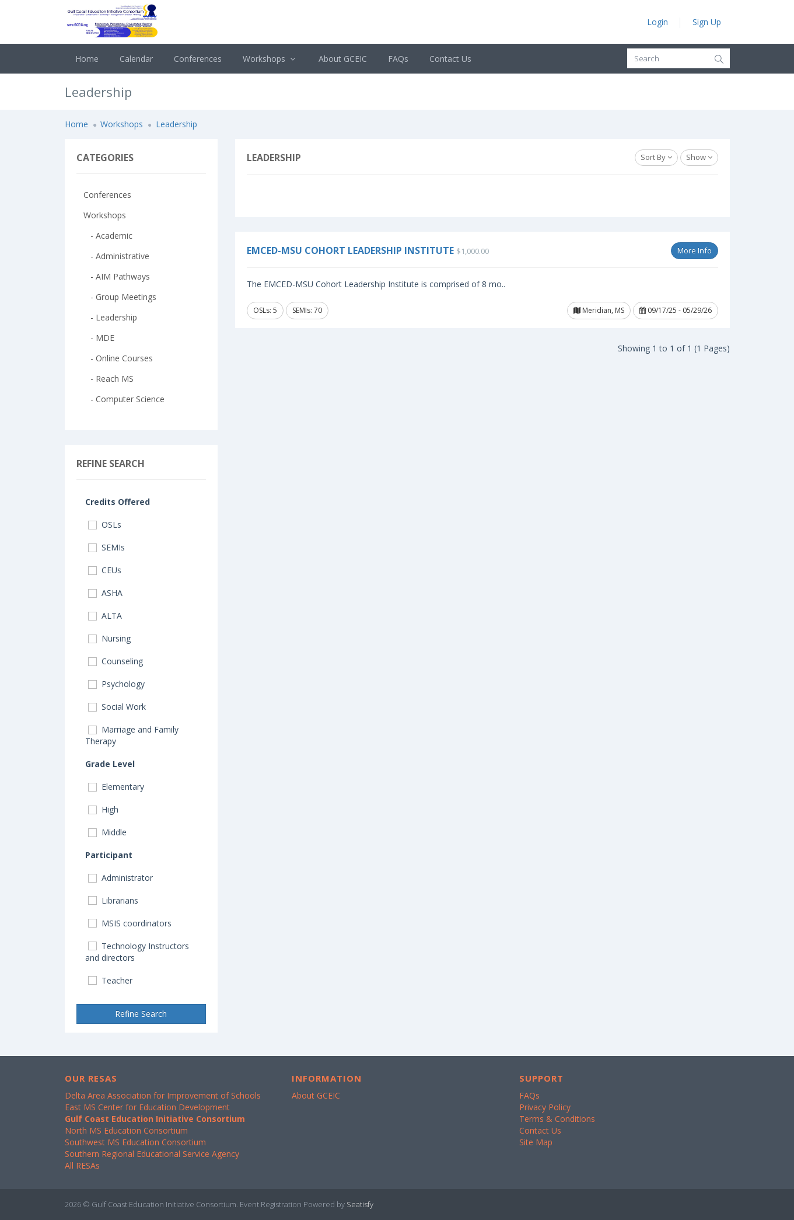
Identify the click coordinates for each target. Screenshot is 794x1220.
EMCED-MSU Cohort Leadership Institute (350, 250)
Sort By (656, 157)
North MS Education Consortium (126, 1130)
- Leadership (110, 317)
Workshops (270, 58)
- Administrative (116, 256)
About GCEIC (343, 58)
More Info (694, 250)
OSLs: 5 (265, 310)
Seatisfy (360, 1204)
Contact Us (450, 58)
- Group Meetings (119, 296)
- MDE (98, 337)
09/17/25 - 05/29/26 (675, 310)
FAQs (398, 58)
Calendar (136, 58)
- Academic (107, 235)
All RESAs (82, 1165)
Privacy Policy (545, 1107)
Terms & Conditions (557, 1118)
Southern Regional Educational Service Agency (152, 1153)
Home (87, 58)
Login (657, 21)
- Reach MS (108, 378)
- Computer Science (124, 399)
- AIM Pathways (116, 276)
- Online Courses (118, 358)
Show (699, 157)
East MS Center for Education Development (147, 1107)
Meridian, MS (598, 310)
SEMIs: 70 (307, 310)
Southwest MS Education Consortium (135, 1142)
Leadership (176, 124)
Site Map (535, 1142)
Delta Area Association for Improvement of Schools (163, 1095)
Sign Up (706, 21)
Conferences (198, 58)
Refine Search (141, 1013)
